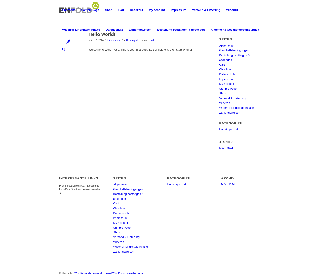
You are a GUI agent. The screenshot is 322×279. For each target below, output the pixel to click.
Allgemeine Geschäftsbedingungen (235, 29)
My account (157, 10)
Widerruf (232, 10)
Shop (108, 10)
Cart (121, 10)
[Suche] (63, 49)
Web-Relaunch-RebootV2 (88, 273)
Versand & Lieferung (206, 10)
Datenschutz (114, 29)
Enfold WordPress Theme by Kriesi (124, 273)
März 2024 (226, 148)
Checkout (136, 10)
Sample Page (90, 10)
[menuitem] (63, 49)
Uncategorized (228, 129)
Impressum (178, 10)
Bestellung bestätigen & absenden (181, 29)
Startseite (68, 10)
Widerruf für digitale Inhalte (81, 29)
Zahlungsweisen (140, 29)
